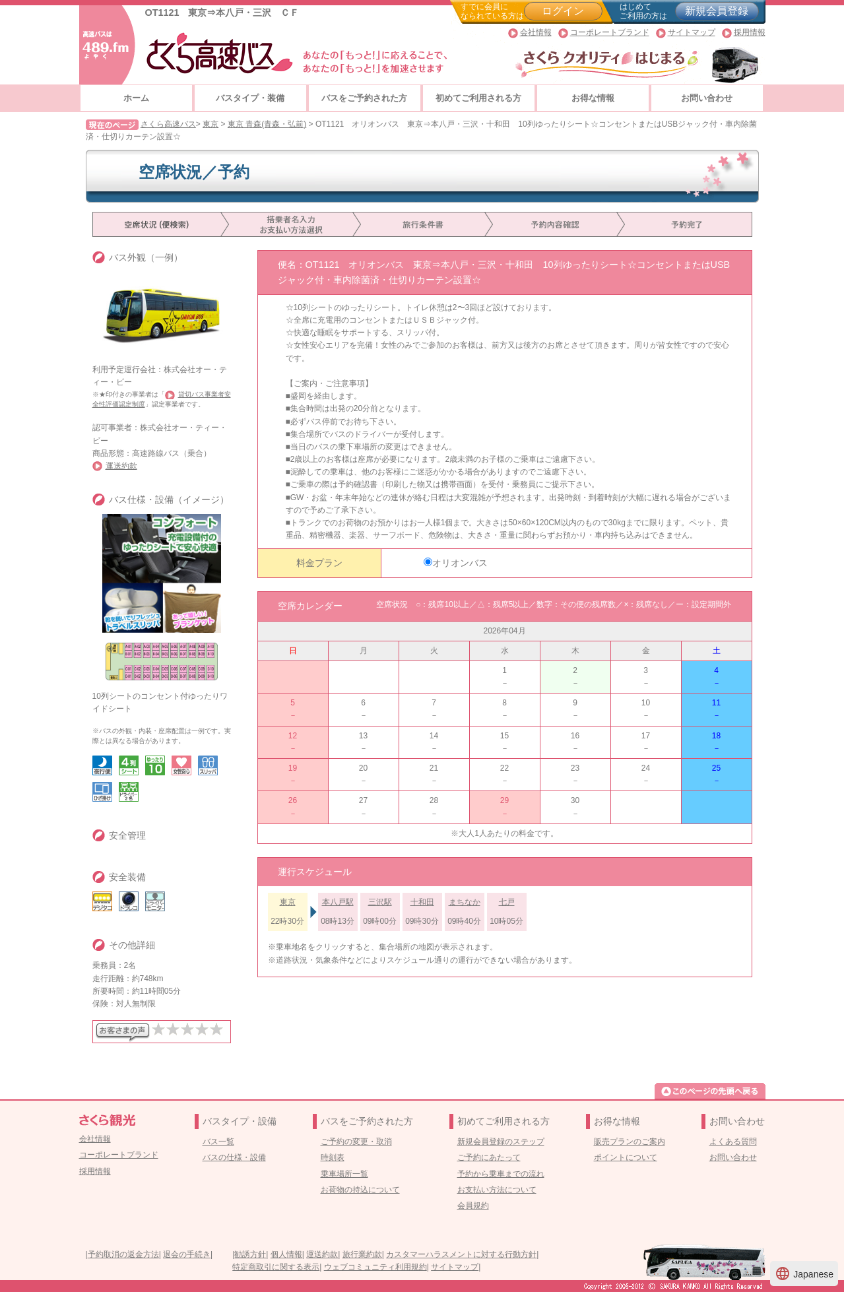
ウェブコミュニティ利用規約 (375, 1267)
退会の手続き (187, 1254)
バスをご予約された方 (364, 98)
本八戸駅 (338, 902)
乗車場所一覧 (344, 1174)
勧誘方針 (250, 1254)
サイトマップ (691, 32)
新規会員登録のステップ (500, 1141)
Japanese (804, 1273)
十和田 (422, 902)
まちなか (464, 902)
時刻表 (332, 1157)
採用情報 (749, 32)
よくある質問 (733, 1141)
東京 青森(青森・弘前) (267, 124)
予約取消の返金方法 (123, 1254)
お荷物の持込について (360, 1189)
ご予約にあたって (489, 1157)
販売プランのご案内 (629, 1141)
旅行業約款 (362, 1254)
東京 (210, 124)
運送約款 (121, 465)
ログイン (563, 10)
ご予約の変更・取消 (356, 1141)
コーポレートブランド (609, 32)
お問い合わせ (706, 98)
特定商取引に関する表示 (275, 1267)
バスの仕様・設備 (234, 1157)
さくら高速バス (168, 124)
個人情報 (286, 1254)
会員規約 (473, 1205)
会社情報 (536, 32)
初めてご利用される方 (478, 98)
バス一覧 (218, 1141)
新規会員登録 (716, 10)
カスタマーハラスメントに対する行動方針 (461, 1254)
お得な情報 (592, 98)
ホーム (136, 98)
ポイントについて (625, 1157)
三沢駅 (380, 902)
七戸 (507, 902)
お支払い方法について (496, 1189)
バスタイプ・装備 (250, 98)
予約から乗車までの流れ (500, 1174)
